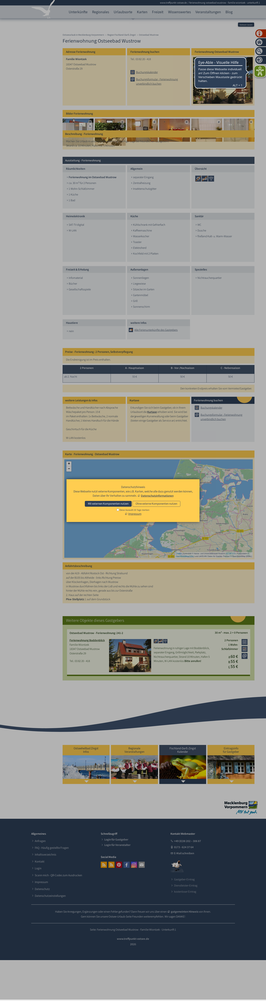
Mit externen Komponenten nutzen (108, 504)
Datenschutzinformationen (157, 496)
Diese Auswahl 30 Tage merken (134, 509)
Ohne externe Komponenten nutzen (156, 504)
